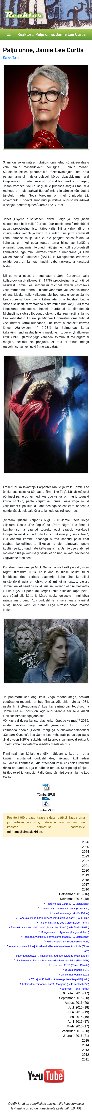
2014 (85, 1045)
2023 (85, 856)
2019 (85, 875)
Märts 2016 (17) (78, 1026)
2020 (85, 870)
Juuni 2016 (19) (78, 1012)
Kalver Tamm (12, 57)
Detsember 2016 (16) (74, 894)
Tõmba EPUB (46, 794)
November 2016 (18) (74, 899)
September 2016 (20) (74, 998)
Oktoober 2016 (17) (75, 993)
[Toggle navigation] (8, 34)
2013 (85, 1050)
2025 (85, 847)
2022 (85, 861)
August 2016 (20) (77, 1002)
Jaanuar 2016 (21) (76, 1035)
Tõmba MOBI (46, 810)
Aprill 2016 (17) (78, 1021)
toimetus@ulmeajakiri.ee (24, 832)
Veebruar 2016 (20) (75, 1031)
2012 (85, 1054)
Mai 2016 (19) (79, 1017)
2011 (85, 1059)
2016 (85, 889)
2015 (85, 1040)
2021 (85, 865)
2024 (85, 851)
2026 (85, 842)
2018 (85, 880)
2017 (85, 884)
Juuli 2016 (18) (78, 1007)
